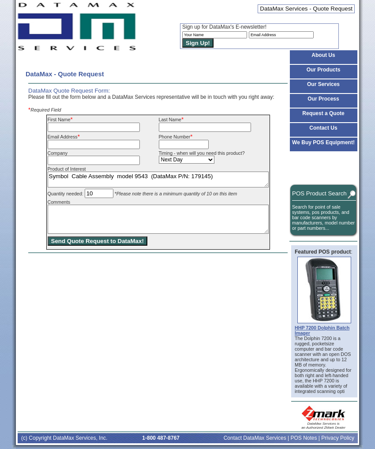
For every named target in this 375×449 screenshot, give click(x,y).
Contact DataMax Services (255, 438)
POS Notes (303, 438)
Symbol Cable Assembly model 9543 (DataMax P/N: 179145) (158, 179)
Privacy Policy (337, 438)
